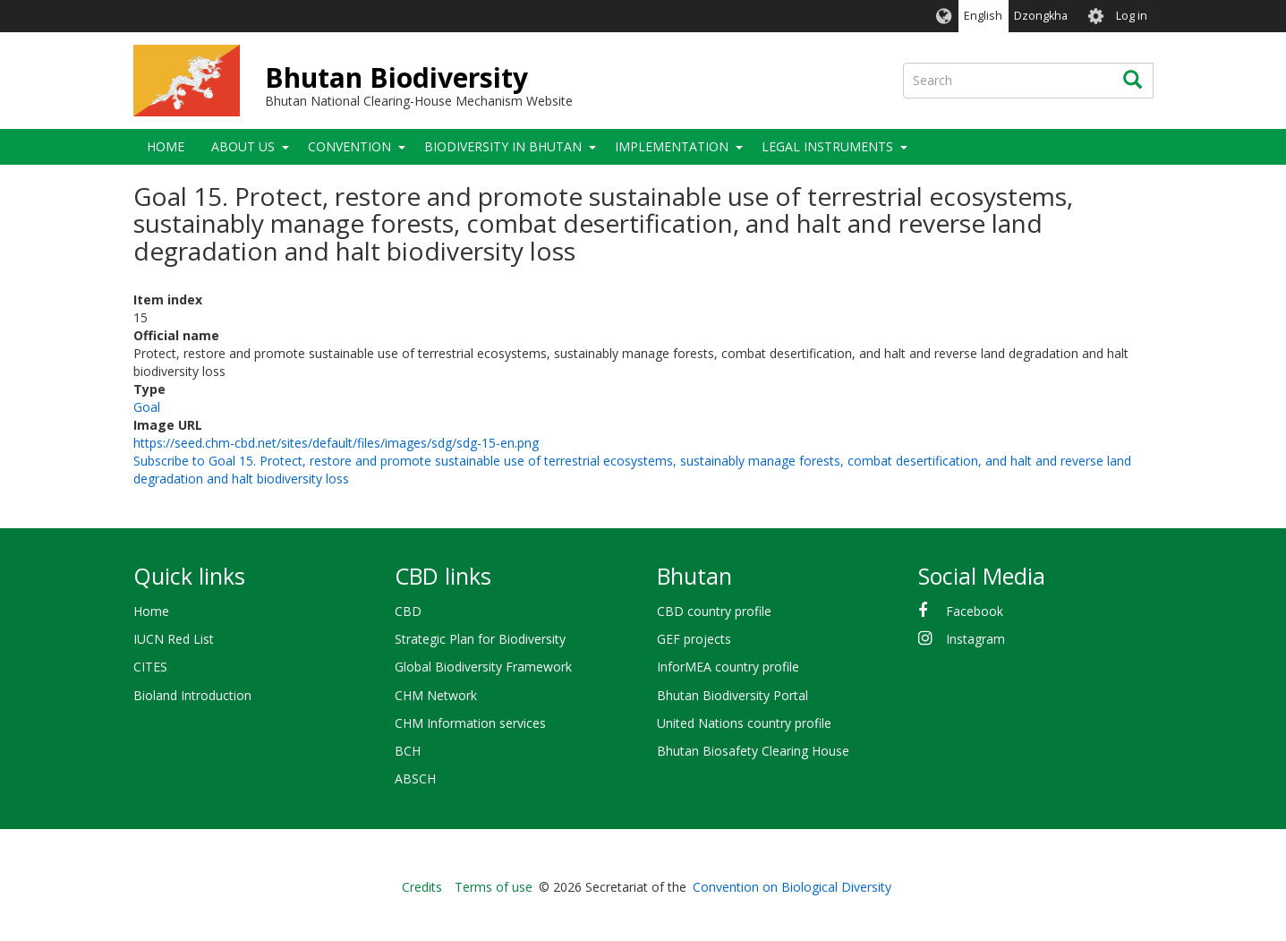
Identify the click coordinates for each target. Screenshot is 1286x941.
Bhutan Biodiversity (396, 77)
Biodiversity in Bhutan (503, 146)
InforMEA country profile (728, 666)
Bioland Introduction (192, 695)
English (983, 15)
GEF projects (694, 638)
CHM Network (436, 695)
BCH (408, 750)
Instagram (975, 638)
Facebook (974, 611)
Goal (146, 406)
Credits (422, 886)
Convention (349, 146)
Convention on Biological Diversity (792, 886)
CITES (150, 666)
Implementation (671, 146)
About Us (243, 146)
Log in (1131, 15)
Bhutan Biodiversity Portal (732, 695)
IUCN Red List (173, 638)
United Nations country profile (744, 722)
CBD (408, 611)
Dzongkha (1041, 15)
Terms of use (493, 886)
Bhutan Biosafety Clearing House (753, 750)
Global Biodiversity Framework (483, 666)
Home (165, 146)
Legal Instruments (827, 146)
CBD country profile (714, 611)
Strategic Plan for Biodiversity (480, 638)
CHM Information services (470, 722)
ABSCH (415, 778)
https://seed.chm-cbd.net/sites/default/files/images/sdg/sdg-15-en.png (336, 442)
